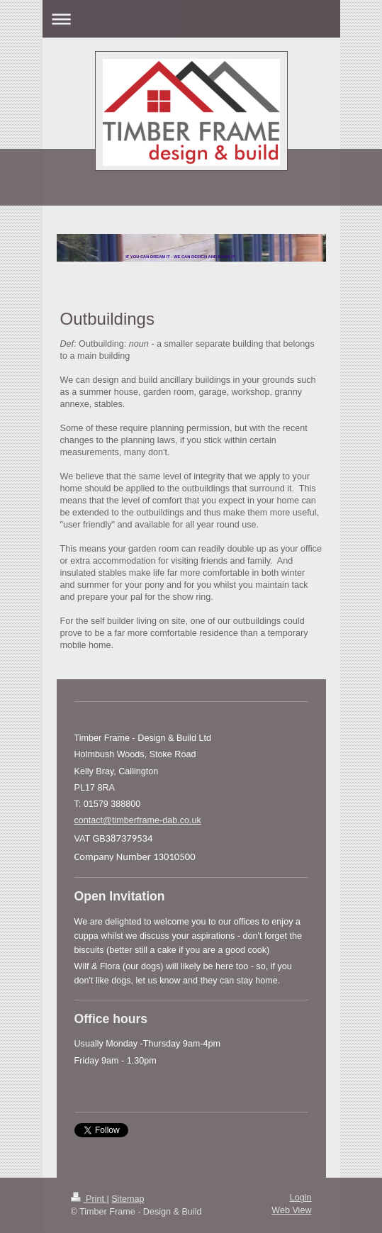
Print (89, 1199)
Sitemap (127, 1199)
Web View (291, 1210)
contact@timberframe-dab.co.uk (137, 820)
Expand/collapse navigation (191, 19)
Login (301, 1198)
